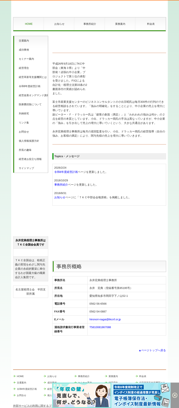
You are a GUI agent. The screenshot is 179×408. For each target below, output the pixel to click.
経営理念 (24, 68)
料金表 (151, 23)
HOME (29, 23)
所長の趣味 (25, 149)
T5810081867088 (100, 327)
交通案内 (24, 40)
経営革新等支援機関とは (33, 77)
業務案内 (120, 23)
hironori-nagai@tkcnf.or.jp (105, 319)
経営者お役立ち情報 (30, 159)
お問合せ (24, 131)
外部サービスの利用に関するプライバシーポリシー (44, 405)
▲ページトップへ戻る (152, 350)
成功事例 (24, 49)
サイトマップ (26, 168)
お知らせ (59, 23)
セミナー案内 (26, 58)
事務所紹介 (89, 23)
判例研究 (24, 113)
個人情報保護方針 (29, 140)
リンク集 (24, 122)
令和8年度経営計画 (30, 86)
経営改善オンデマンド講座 (33, 95)
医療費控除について (30, 104)
